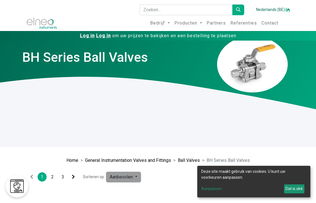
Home (72, 160)
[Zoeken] (238, 10)
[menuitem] (160, 23)
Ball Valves (189, 160)
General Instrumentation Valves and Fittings (128, 160)
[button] (123, 177)
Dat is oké (294, 188)
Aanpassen (211, 188)
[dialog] (253, 181)
